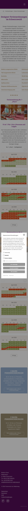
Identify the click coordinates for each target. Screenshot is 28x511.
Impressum (11, 275)
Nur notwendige (14, 264)
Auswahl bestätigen (14, 268)
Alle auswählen (14, 271)
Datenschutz (5, 275)
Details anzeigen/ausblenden (11, 260)
